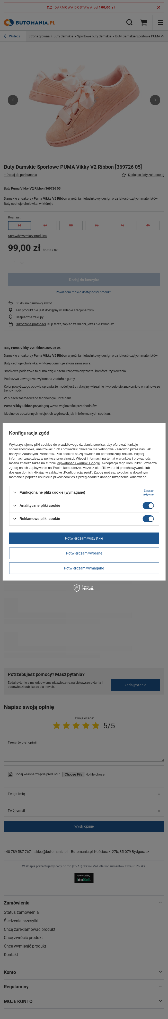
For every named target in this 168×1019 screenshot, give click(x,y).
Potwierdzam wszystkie (84, 538)
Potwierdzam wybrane (84, 553)
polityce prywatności (59, 458)
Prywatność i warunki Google (78, 463)
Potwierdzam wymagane (84, 568)
